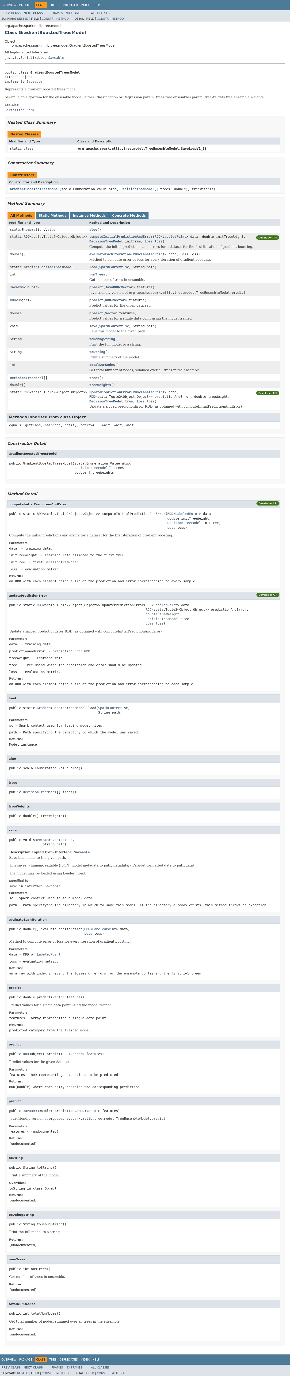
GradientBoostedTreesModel (34, 189)
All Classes (100, 13)
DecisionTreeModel (137, 189)
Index (85, 5)
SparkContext (111, 267)
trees (94, 378)
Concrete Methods (129, 215)
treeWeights (100, 385)
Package (25, 5)
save (93, 326)
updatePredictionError (110, 392)
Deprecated (68, 5)
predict (96, 287)
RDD (27, 236)
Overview (8, 5)
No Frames (74, 13)
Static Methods (52, 215)
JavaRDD (17, 287)
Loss (149, 241)
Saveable (56, 58)
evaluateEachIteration (110, 254)
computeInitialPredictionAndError (121, 236)
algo (93, 229)
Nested (22, 18)
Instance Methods (89, 215)
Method (62, 18)
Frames (57, 13)
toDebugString (102, 339)
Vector (127, 287)
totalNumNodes (102, 365)
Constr (47, 18)
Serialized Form (19, 110)
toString (97, 352)
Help (96, 5)
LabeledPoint (174, 236)
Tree (53, 5)
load (93, 267)
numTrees (97, 274)
